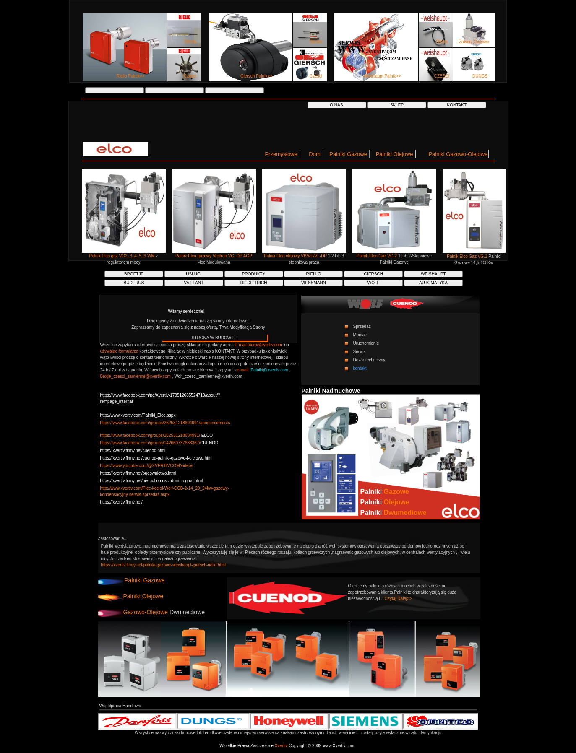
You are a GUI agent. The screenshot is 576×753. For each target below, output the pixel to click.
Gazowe (396, 491)
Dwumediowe (405, 512)
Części (190, 76)
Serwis (316, 41)
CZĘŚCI (442, 76)
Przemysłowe (282, 154)
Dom (315, 154)
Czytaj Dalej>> (398, 598)
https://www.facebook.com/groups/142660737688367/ (150, 443)
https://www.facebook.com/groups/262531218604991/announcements (165, 423)
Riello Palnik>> (131, 76)
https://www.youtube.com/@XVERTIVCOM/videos (146, 465)
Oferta (190, 41)
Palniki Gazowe (348, 154)
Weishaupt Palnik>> (382, 76)
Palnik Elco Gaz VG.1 (467, 256)
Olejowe (396, 502)
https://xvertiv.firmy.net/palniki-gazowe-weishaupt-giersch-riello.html (163, 565)
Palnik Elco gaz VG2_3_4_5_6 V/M (122, 256)
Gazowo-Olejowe (145, 612)
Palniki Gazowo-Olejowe (457, 154)
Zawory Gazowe (474, 41)
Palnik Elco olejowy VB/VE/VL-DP (296, 256)
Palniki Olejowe (395, 154)
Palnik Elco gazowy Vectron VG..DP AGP (213, 256)
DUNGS (479, 76)
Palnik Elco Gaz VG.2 (377, 256)
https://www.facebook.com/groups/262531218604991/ (150, 435)
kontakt (360, 368)
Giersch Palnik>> (256, 76)
